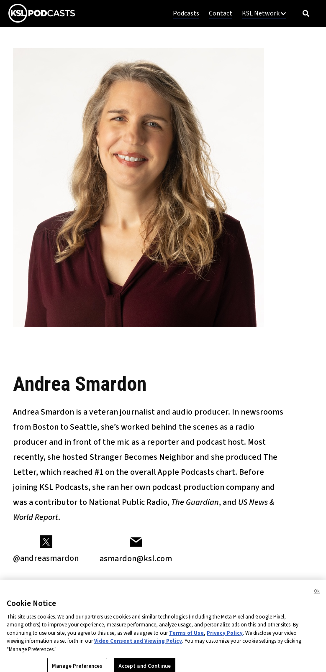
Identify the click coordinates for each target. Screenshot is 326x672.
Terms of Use (186, 638)
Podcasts (186, 13)
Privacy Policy (225, 638)
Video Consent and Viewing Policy (138, 646)
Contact (220, 13)
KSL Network (264, 13)
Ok (317, 596)
